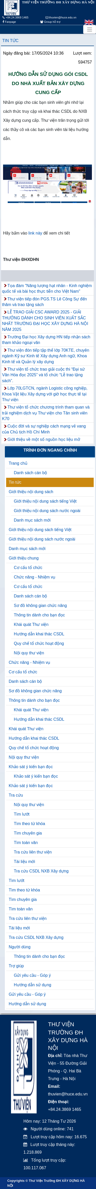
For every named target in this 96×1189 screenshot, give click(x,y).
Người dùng (19, 947)
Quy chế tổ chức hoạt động (39, 643)
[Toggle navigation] (89, 29)
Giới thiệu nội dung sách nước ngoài (47, 511)
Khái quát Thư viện (31, 624)
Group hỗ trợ (50, 21)
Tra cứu (16, 795)
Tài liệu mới (24, 861)
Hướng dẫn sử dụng (32, 985)
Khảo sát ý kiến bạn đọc (31, 767)
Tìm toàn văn (26, 842)
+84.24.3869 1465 (15, 17)
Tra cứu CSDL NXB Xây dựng (41, 871)
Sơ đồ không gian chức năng (40, 605)
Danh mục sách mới (32, 520)
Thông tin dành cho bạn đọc (39, 615)
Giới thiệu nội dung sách (31, 492)
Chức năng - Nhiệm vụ (35, 577)
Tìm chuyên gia (28, 833)
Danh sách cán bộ (30, 473)
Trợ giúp (16, 966)
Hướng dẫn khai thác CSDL (39, 634)
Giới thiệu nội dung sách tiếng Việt (45, 501)
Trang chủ (18, 463)
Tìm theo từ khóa (29, 823)
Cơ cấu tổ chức (28, 567)
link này (34, 233)
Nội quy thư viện (29, 653)
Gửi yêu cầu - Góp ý (32, 975)
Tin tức (10, 40)
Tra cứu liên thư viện (33, 852)
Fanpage (9, 21)
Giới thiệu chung (24, 558)
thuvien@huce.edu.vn (61, 17)
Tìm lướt (21, 814)
